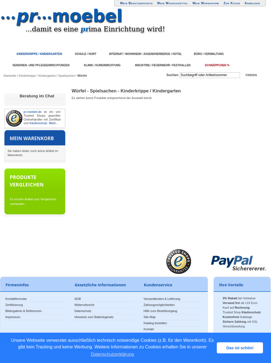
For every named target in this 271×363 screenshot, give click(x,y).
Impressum (12, 317)
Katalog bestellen (155, 323)
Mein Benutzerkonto (136, 3)
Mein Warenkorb (205, 3)
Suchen (172, 75)
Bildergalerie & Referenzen (23, 311)
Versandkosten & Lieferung (162, 298)
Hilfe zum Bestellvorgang (160, 311)
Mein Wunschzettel (172, 3)
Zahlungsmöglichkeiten (159, 304)
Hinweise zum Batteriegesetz (94, 317)
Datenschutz (82, 311)
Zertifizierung (14, 304)
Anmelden (252, 3)
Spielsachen (66, 75)
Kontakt (149, 329)
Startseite (9, 75)
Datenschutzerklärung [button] (112, 354)
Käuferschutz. (38, 123)
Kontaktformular (16, 298)
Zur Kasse (231, 3)
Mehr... (53, 123)
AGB (77, 298)
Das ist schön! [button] (240, 348)
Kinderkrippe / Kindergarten (37, 75)
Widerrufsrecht (84, 304)
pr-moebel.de (32, 111)
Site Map (149, 317)
